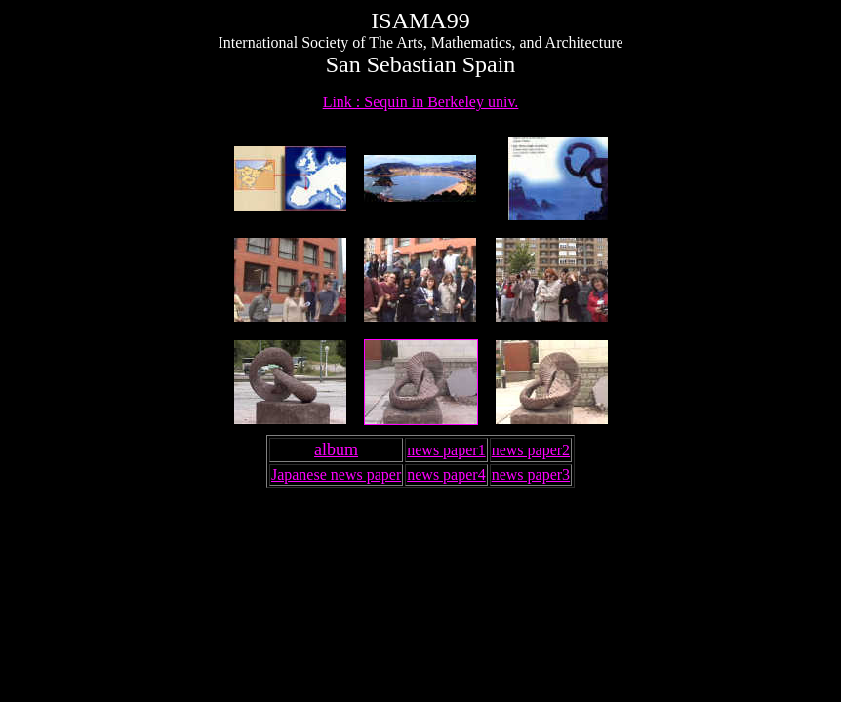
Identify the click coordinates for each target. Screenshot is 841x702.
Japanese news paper (336, 474)
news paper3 (531, 474)
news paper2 (531, 450)
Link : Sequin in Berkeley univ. (421, 102)
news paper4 (446, 474)
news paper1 (446, 450)
